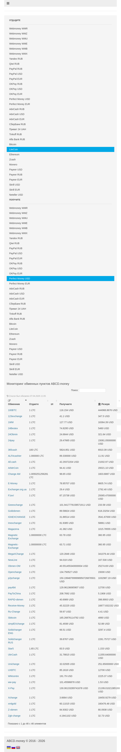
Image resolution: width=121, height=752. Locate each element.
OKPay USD (15, 89)
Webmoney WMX (18, 53)
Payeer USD (15, 169)
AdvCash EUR (16, 119)
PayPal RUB (15, 68)
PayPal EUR (15, 79)
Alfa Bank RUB (17, 139)
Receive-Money (16, 605)
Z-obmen (12, 709)
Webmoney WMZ (18, 33)
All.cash (12, 462)
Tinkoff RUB (15, 134)
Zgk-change (14, 715)
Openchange (14, 572)
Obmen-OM (14, 566)
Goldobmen (14, 511)
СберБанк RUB (17, 124)
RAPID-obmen (15, 599)
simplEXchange (16, 623)
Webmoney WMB (18, 48)
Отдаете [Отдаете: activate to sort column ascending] (34, 404)
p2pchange (14, 578)
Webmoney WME (18, 43)
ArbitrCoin (13, 468)
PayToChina (14, 593)
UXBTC (12, 670)
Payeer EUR (15, 179)
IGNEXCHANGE (16, 517)
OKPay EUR (15, 94)
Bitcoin (12, 144)
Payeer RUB (15, 174)
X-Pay (11, 688)
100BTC (12, 410)
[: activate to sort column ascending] (54, 402)
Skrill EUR (14, 189)
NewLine (12, 560)
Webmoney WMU (18, 38)
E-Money (12, 483)
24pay (11, 440)
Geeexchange (15, 505)
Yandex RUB (16, 58)
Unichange (13, 664)
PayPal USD (15, 74)
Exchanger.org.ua (17, 489)
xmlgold (12, 703)
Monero (13, 164)
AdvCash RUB (16, 109)
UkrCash (12, 654)
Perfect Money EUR (19, 104)
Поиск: (88, 390)
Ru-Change (14, 611)
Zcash (12, 159)
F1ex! (11, 495)
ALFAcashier (14, 455)
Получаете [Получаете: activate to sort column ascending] (66, 404)
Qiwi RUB (14, 63)
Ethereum (14, 154)
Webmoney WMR (18, 28)
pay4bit (12, 587)
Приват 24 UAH (17, 129)
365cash (12, 449)
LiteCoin (13, 149)
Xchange (12, 697)
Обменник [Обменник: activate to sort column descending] (14, 402)
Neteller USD (16, 194)
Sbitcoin (12, 617)
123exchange (15, 416)
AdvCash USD (16, 114)
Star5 (11, 648)
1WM (11, 422)
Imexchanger (15, 523)
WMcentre (13, 676)
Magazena (13, 529)
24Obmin (13, 434)
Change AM (14, 474)
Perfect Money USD (19, 99)
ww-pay (12, 682)
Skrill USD (14, 184)
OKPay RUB (15, 84)
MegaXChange (16, 554)
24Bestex (13, 428)
